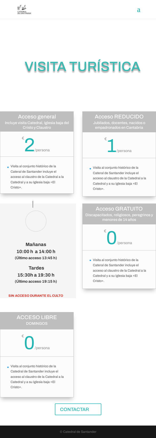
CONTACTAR (74, 409)
